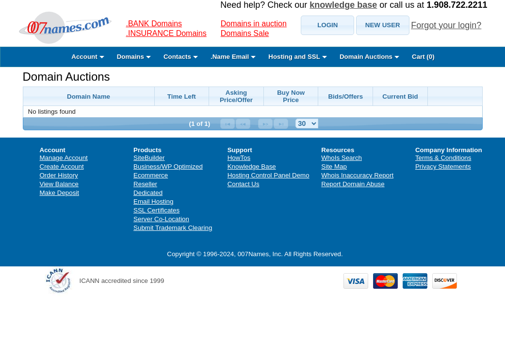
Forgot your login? (446, 25)
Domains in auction (254, 23)
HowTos (239, 157)
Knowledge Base (252, 166)
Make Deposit (60, 192)
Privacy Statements (443, 166)
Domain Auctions (66, 76)
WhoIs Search (341, 157)
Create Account (62, 166)
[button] (327, 25)
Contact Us (244, 184)
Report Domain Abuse (352, 184)
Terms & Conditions (443, 157)
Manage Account (64, 157)
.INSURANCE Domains (166, 33)
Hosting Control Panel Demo (269, 175)
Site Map (334, 166)
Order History (59, 175)
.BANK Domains (154, 23)
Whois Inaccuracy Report (357, 175)
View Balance (59, 184)
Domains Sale (245, 33)
